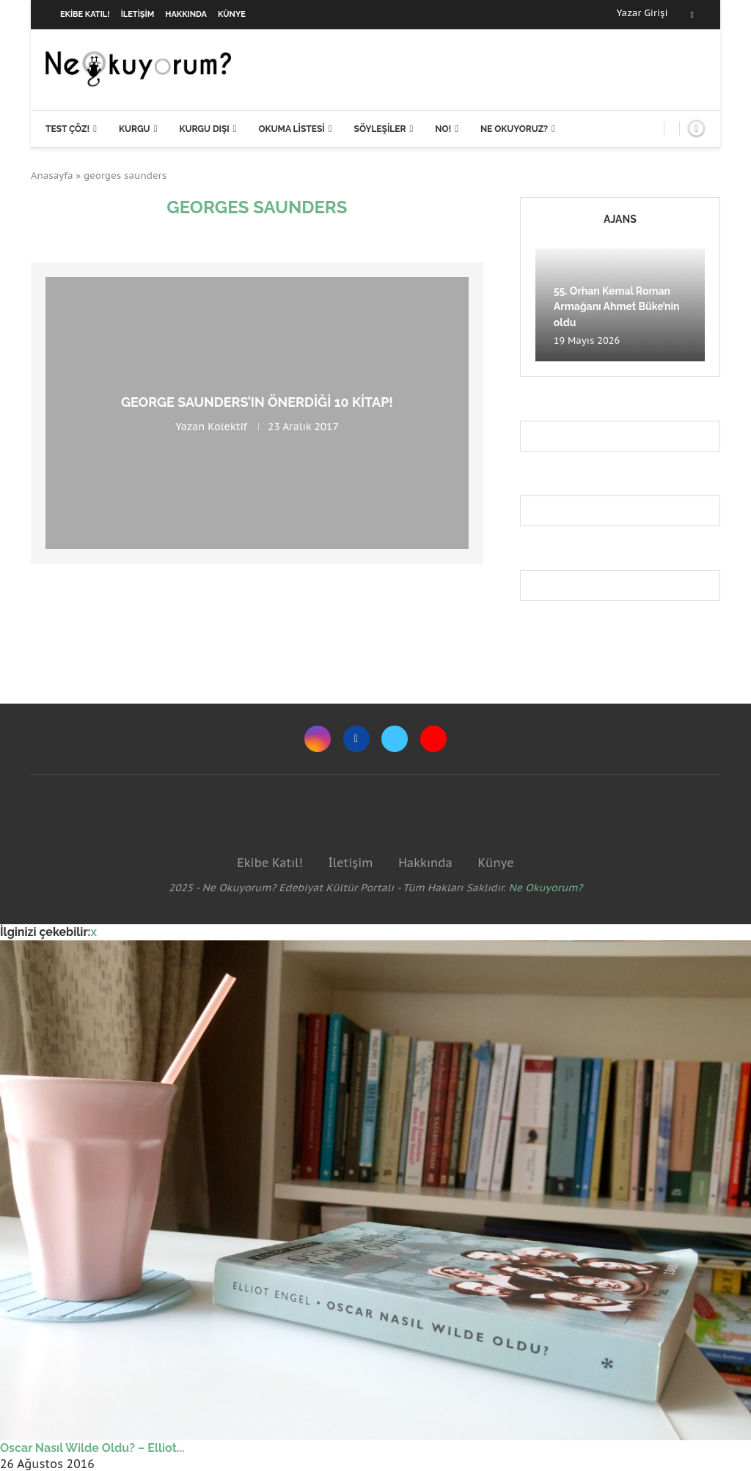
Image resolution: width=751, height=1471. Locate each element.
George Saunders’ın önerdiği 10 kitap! (257, 402)
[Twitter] (394, 739)
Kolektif (227, 426)
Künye (232, 14)
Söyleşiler (380, 129)
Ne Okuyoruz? (514, 129)
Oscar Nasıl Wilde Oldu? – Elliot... (92, 1448)
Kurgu (134, 129)
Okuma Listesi (291, 129)
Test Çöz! (67, 129)
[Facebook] (692, 14)
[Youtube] (433, 739)
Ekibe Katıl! (85, 14)
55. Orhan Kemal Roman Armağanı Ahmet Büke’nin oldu (617, 306)
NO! (443, 129)
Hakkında (186, 14)
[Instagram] (317, 739)
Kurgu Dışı (204, 129)
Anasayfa (52, 175)
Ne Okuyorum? (546, 887)
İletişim (138, 14)
